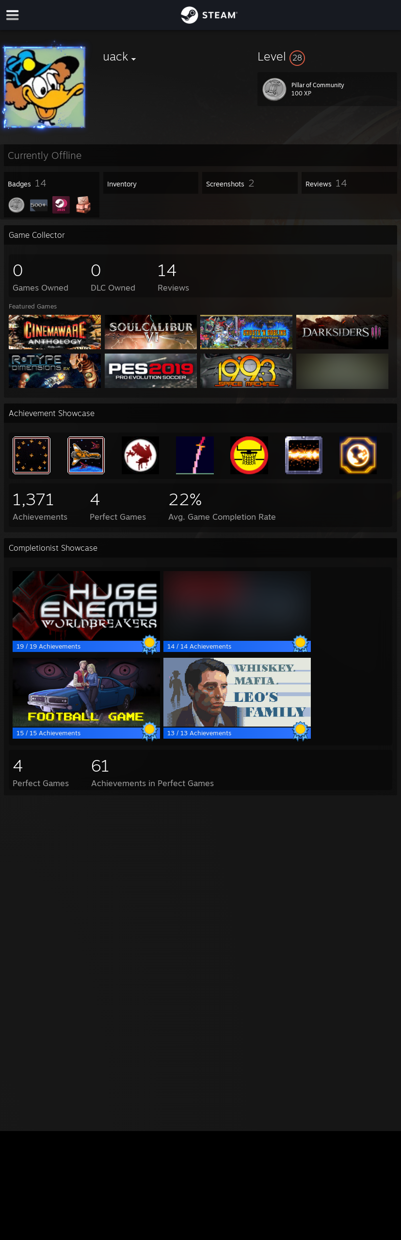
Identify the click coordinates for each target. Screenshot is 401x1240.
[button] (327, 56)
